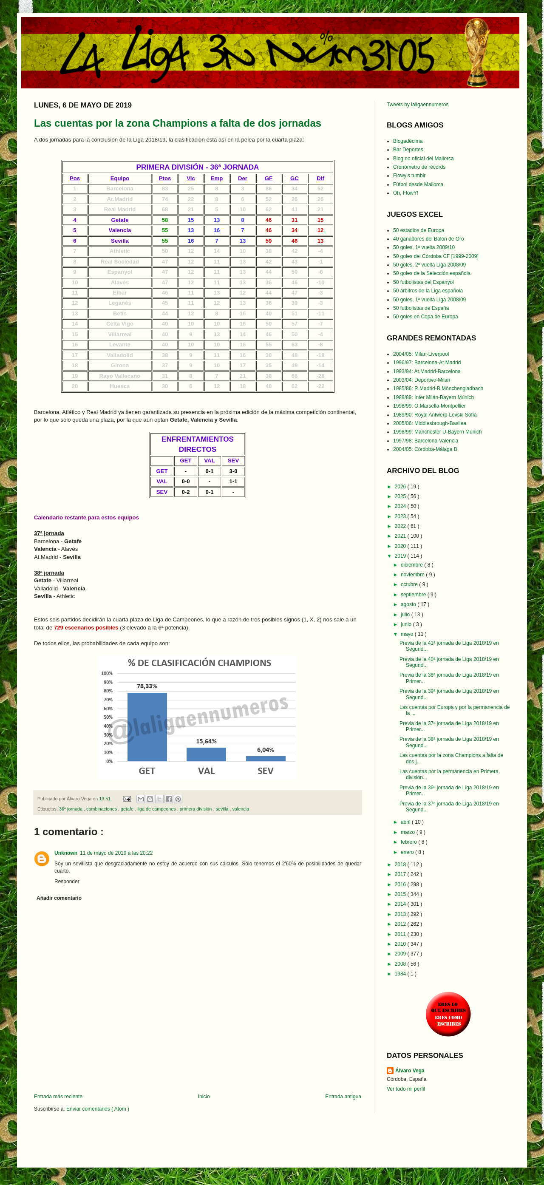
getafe (128, 808)
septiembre (414, 595)
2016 (401, 884)
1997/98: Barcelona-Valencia (425, 441)
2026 (401, 487)
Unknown (65, 853)
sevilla (222, 808)
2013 (401, 914)
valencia (240, 808)
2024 (401, 506)
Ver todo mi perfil (406, 1089)
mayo (408, 634)
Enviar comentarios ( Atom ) (97, 1109)
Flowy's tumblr (409, 176)
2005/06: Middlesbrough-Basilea (429, 423)
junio (407, 624)
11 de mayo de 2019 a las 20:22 (116, 853)
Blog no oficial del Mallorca (423, 159)
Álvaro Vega (410, 1071)
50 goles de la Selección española (431, 273)
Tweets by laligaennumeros (417, 105)
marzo (408, 832)
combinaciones (102, 808)
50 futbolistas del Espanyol (423, 282)
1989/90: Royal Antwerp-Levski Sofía (435, 415)
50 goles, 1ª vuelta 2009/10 (424, 247)
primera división (196, 808)
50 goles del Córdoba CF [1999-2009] (436, 256)
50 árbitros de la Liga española (428, 291)
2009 (401, 954)
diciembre (412, 565)
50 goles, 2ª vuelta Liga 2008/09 (429, 265)
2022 (401, 526)
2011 (401, 934)
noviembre (413, 575)
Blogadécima (407, 141)
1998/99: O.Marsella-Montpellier (429, 406)
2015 (401, 894)
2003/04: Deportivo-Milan (421, 380)
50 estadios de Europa (418, 230)
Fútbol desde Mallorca (418, 184)
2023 (401, 516)
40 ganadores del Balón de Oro (428, 239)
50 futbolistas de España (421, 308)
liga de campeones (157, 808)
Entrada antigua (343, 1097)
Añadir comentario (59, 898)
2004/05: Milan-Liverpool (421, 354)
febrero (409, 842)
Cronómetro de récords (419, 167)
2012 (401, 924)
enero (408, 852)
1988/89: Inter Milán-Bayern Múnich (433, 397)
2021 (401, 536)
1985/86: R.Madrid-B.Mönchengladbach (438, 388)
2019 (401, 556)
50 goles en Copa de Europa (425, 317)
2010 (401, 944)
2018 (401, 864)
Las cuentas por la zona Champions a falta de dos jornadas (177, 123)
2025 (401, 496)
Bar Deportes (408, 150)
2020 (401, 546)
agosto (409, 604)
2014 (401, 904)
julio (406, 615)
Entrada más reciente (58, 1097)
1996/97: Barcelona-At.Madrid (427, 363)
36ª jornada (71, 808)
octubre (410, 584)
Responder (66, 881)
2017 (401, 874)
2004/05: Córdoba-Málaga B (425, 449)
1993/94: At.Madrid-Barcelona (427, 371)
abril (406, 822)
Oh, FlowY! (405, 193)
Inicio (204, 1097)
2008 (401, 964)
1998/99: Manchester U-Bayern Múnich (437, 432)
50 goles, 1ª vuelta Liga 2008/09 (429, 300)
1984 (401, 974)
